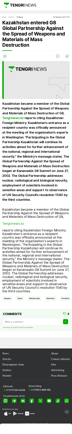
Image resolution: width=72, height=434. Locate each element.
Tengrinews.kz (13, 118)
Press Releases (59, 375)
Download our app (10, 409)
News (5, 353)
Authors (6, 370)
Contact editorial (60, 358)
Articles (6, 358)
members (51, 298)
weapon (7, 298)
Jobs (53, 364)
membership (34, 298)
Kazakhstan (66, 298)
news (20, 298)
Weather (7, 375)
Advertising (57, 370)
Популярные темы (13, 364)
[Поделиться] (67, 56)
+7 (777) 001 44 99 (15, 390)
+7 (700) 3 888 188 (41, 390)
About (54, 353)
